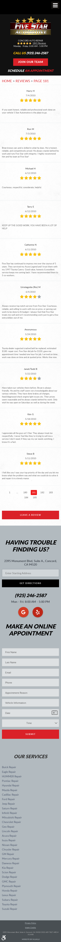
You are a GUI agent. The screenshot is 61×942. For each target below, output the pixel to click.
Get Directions (30, 583)
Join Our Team (30, 62)
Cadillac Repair (10, 794)
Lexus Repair (9, 895)
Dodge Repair (9, 877)
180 (25, 492)
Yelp (38, 612)
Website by (30, 939)
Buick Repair (9, 767)
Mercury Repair (11, 858)
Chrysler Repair (10, 849)
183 (51, 492)
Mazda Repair (9, 790)
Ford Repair (8, 799)
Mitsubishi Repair (12, 817)
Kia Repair (8, 867)
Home (7, 81)
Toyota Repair (9, 904)
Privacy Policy (30, 923)
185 (35, 497)
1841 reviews (39, 43)
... (17, 492)
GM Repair (8, 854)
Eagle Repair (9, 772)
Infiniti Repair (9, 813)
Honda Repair (9, 890)
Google (23, 612)
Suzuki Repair (9, 909)
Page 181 (41, 81)
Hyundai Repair (10, 785)
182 (42, 492)
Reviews (23, 81)
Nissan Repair (9, 845)
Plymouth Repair (11, 886)
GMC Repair (9, 881)
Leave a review (30, 514)
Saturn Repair (9, 808)
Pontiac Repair (10, 781)
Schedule (31, 70)
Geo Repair (8, 826)
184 (26, 497)
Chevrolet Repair (11, 822)
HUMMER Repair (12, 776)
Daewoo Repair (10, 863)
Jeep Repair (8, 803)
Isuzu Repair (9, 840)
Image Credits (30, 927)
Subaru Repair (10, 899)
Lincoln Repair (10, 831)
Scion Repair (9, 872)
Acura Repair (9, 835)
